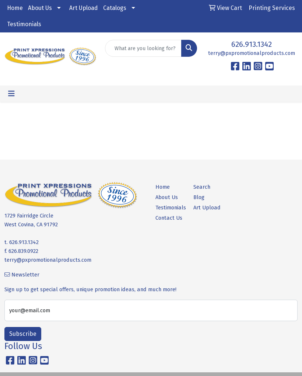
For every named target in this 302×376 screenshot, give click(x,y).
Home (15, 7)
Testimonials (24, 24)
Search (201, 187)
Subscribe (22, 333)
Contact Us (168, 218)
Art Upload (83, 7)
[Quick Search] (143, 48)
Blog (198, 197)
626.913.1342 (251, 44)
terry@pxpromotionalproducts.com (251, 53)
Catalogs (114, 7)
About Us (40, 7)
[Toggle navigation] (11, 93)
